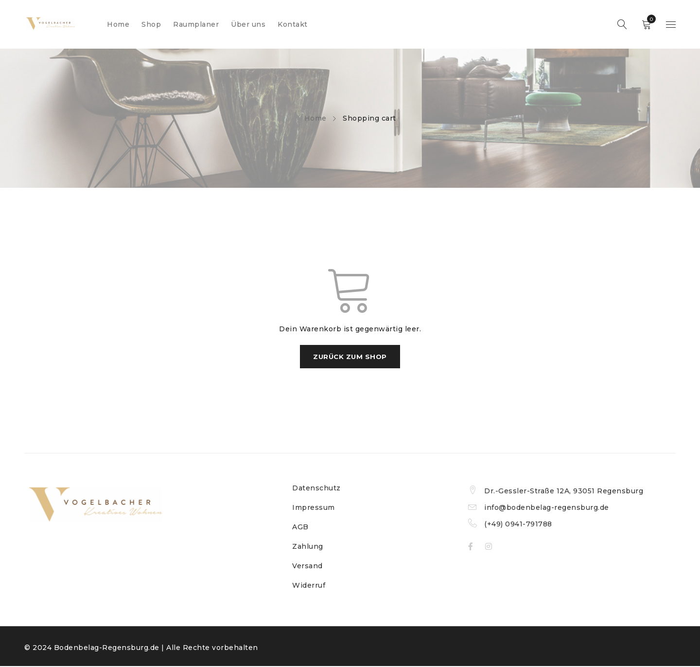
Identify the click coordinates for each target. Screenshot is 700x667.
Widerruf (308, 586)
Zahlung (307, 547)
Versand (307, 566)
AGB (300, 527)
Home (315, 118)
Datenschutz (316, 489)
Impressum (313, 508)
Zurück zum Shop (350, 357)
